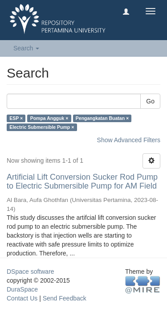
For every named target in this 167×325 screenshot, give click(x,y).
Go (150, 101)
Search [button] (26, 48)
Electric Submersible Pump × (41, 127)
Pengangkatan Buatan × (102, 118)
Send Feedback (64, 298)
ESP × (16, 118)
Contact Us (22, 298)
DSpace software (30, 271)
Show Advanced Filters (128, 140)
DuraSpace (22, 289)
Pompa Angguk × (49, 118)
